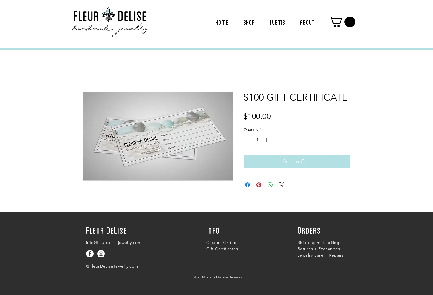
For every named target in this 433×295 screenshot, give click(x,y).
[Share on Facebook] (247, 184)
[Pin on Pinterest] (258, 184)
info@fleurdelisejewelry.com (113, 242)
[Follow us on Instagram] (101, 253)
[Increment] (267, 140)
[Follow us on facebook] (90, 253)
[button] (342, 22)
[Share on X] (281, 184)
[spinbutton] (257, 140)
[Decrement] (248, 140)
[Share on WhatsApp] (270, 184)
